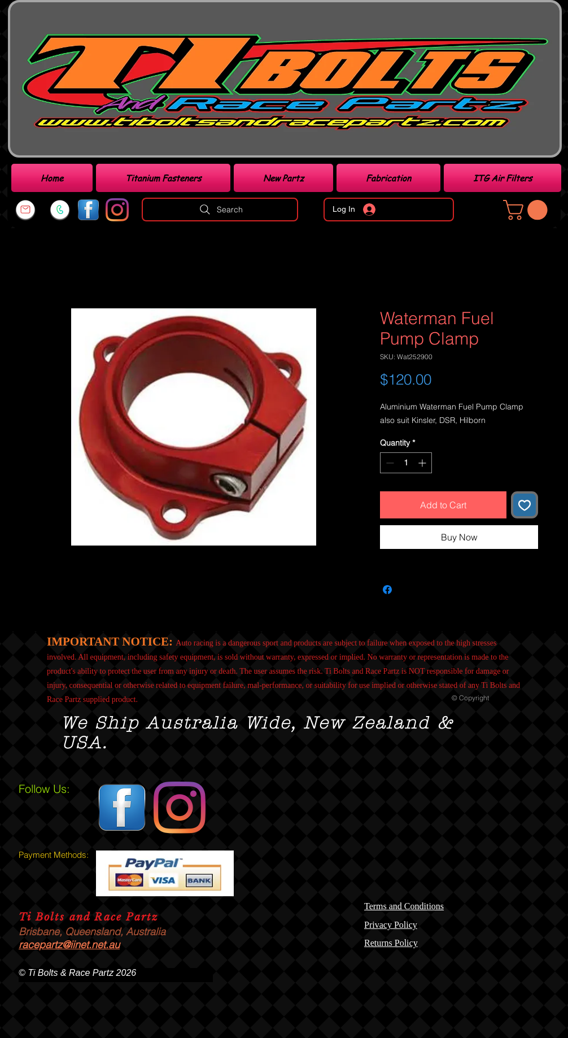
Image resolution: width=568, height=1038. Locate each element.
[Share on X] (409, 589)
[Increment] (423, 463)
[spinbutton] (406, 463)
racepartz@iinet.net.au (69, 944)
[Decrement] (389, 463)
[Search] (220, 209)
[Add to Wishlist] (524, 504)
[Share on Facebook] (387, 589)
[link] (527, 210)
